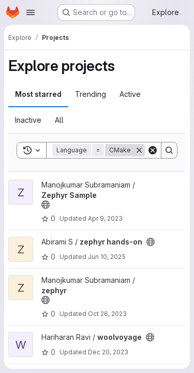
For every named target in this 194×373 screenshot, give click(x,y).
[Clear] (152, 150)
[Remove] (139, 150)
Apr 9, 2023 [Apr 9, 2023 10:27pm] (105, 218)
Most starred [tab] (38, 94)
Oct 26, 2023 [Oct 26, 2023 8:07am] (107, 314)
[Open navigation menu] (30, 12)
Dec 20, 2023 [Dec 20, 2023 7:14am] (108, 352)
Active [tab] (130, 94)
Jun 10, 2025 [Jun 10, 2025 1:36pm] (107, 257)
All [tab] (59, 120)
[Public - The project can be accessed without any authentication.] (45, 204)
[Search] (169, 150)
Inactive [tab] (28, 120)
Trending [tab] (90, 94)
